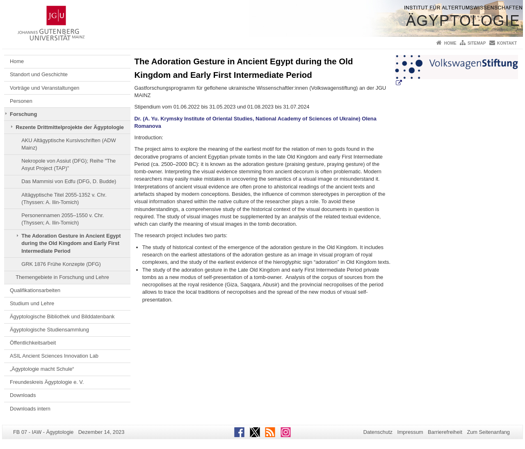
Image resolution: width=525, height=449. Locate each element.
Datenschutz (378, 432)
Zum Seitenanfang (488, 432)
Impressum (410, 432)
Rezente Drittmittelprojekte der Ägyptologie (70, 127)
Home (450, 43)
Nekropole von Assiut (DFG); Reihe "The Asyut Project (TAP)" (68, 164)
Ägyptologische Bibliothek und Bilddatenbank (62, 316)
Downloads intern (30, 409)
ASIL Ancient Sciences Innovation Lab (54, 356)
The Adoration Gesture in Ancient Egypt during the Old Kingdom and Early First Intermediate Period (71, 243)
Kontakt (507, 43)
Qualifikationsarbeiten (35, 290)
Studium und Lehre (32, 303)
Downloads (23, 395)
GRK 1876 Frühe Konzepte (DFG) (60, 264)
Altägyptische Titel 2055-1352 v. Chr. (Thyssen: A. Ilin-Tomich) (63, 198)
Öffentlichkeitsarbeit (33, 343)
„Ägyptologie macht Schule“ (42, 369)
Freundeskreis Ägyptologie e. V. (47, 382)
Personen (21, 101)
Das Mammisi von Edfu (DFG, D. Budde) (68, 181)
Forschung (23, 114)
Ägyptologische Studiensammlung (49, 330)
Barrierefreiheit (445, 432)
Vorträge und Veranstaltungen (44, 88)
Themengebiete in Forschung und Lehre (62, 277)
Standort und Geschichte (39, 74)
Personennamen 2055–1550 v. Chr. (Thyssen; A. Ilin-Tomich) (62, 219)
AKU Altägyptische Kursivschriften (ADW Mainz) (68, 144)
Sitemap (477, 43)
